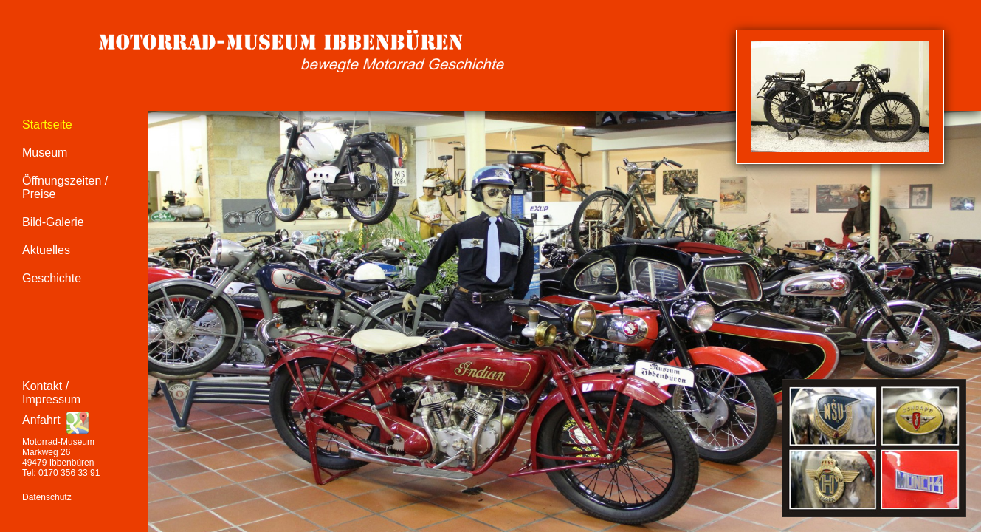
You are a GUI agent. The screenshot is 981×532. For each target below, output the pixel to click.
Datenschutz (47, 497)
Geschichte (51, 278)
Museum (44, 152)
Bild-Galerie (53, 222)
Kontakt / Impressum (51, 393)
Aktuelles (46, 250)
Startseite (47, 124)
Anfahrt (41, 420)
